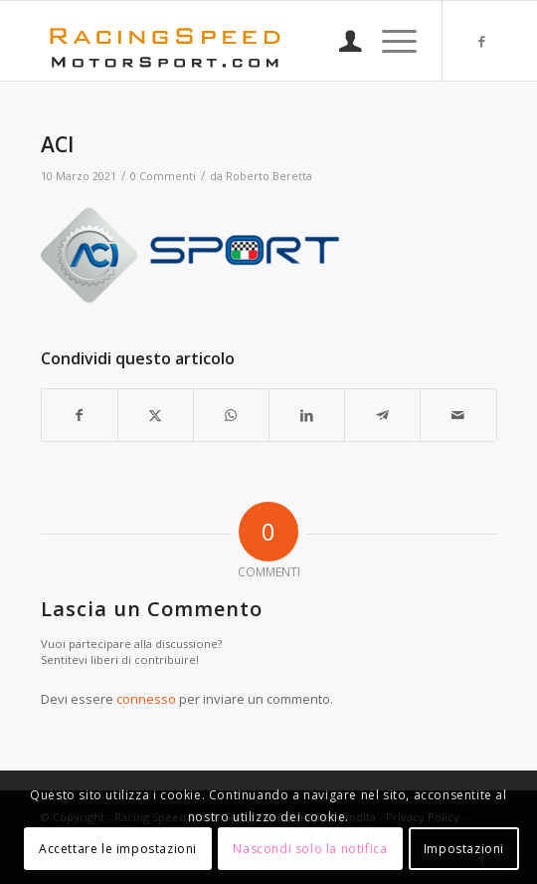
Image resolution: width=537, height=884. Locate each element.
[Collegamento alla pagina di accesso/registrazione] (340, 41)
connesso (146, 699)
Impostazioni (464, 848)
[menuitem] (340, 41)
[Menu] (389, 41)
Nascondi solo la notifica (310, 848)
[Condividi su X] (155, 415)
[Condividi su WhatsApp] (231, 415)
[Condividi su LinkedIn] (306, 415)
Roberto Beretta (269, 176)
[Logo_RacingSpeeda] (223, 41)
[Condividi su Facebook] (79, 415)
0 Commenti (163, 176)
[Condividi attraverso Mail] (458, 415)
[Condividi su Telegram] (382, 415)
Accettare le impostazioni (118, 848)
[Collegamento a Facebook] (482, 41)
